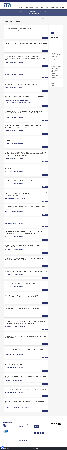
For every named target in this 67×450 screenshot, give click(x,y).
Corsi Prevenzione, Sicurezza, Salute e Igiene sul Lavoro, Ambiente (55, 82)
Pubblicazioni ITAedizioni (23, 440)
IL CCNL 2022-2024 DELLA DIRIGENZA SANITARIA (18, 180)
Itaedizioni (62, 7)
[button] (2, 447)
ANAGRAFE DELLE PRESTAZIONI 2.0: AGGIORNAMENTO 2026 (22, 56)
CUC (19, 433)
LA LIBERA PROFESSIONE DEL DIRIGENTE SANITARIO (20, 220)
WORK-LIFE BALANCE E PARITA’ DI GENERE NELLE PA (20, 283)
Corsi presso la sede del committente (25, 431)
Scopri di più (45, 51)
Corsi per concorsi (54, 7)
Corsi (22, 7)
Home (19, 7)
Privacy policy (32, 448)
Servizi (37, 7)
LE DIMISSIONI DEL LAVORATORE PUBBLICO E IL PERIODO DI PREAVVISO (25, 389)
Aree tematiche (21, 426)
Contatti (20, 438)
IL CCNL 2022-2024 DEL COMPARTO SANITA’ (17, 71)
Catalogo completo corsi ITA (23, 424)
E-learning (42, 7)
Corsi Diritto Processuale (55, 68)
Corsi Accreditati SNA (29, 7)
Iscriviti (36, 426)
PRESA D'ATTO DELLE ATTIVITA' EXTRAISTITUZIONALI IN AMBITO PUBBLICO (26, 271)
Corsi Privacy (53, 85)
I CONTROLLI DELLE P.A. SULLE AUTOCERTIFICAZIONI (20, 28)
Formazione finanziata (22, 428)
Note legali (36, 448)
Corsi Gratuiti (53, 73)
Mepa (47, 7)
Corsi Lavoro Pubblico (54, 75)
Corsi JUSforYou (21, 442)
